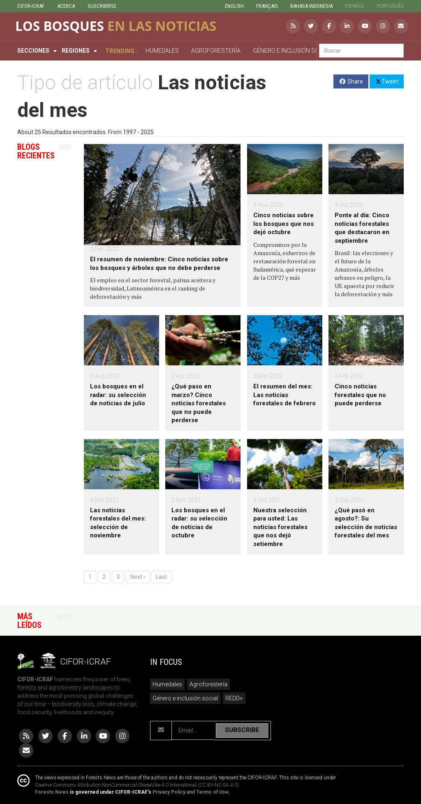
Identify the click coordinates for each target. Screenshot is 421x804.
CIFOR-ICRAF (30, 6)
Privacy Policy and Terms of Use (191, 792)
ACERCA (66, 6)
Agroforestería (208, 684)
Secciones (33, 50)
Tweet (386, 81)
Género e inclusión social (185, 698)
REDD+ (234, 698)
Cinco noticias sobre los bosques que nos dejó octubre (283, 223)
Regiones (76, 50)
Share (351, 81)
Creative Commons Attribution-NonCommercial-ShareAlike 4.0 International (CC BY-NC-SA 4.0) (137, 785)
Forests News (52, 792)
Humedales (167, 684)
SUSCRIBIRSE (102, 6)
